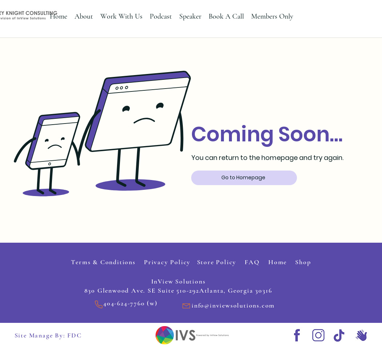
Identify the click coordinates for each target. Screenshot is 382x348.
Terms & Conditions (107, 262)
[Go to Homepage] (244, 178)
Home (278, 262)
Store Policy (214, 262)
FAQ (253, 262)
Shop (302, 262)
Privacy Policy (168, 262)
